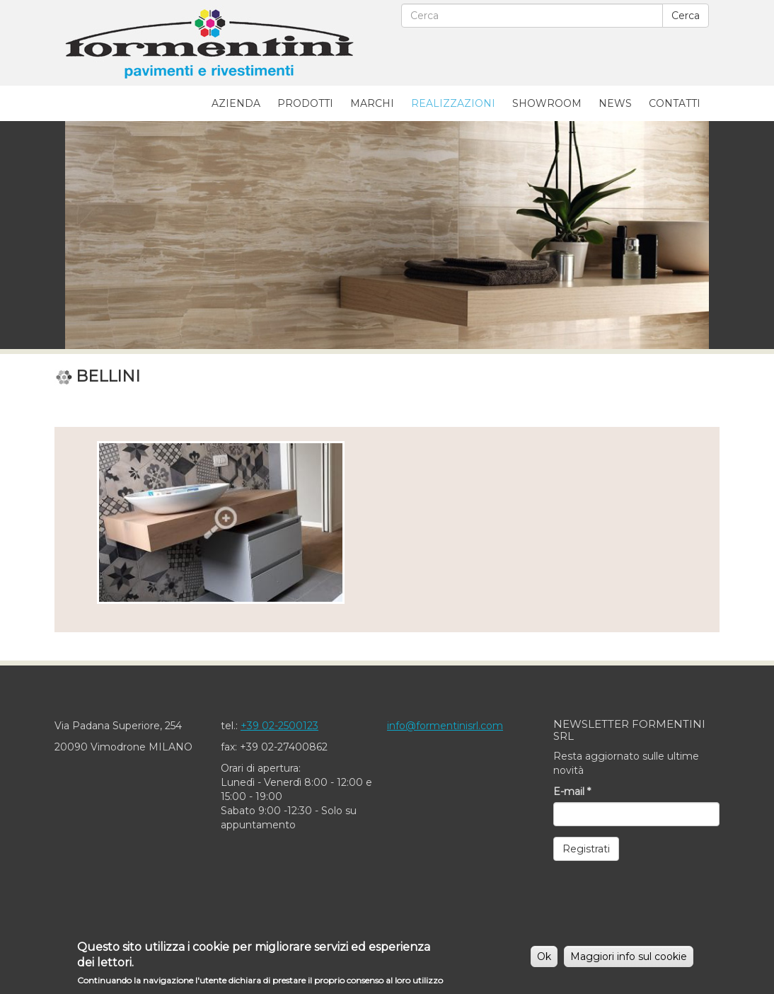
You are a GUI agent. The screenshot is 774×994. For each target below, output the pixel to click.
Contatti (674, 103)
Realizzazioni (453, 103)
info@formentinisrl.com (445, 725)
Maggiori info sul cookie (628, 960)
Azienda (236, 103)
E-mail (572, 791)
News (615, 103)
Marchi (372, 103)
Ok (544, 960)
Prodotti (305, 103)
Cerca (685, 15)
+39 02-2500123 (279, 725)
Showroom (547, 103)
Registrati (586, 848)
